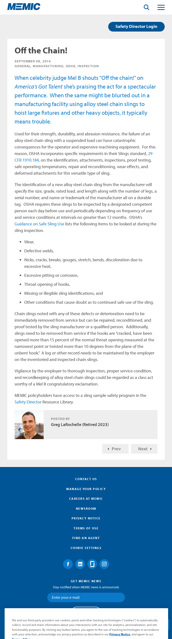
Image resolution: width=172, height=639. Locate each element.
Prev (116, 448)
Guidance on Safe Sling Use (39, 224)
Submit (86, 611)
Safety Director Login (136, 26)
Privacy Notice (86, 518)
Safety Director (28, 402)
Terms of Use (86, 528)
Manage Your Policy (86, 489)
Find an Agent (86, 538)
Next (143, 448)
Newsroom (86, 508)
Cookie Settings (86, 548)
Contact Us (86, 479)
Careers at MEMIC (86, 498)
